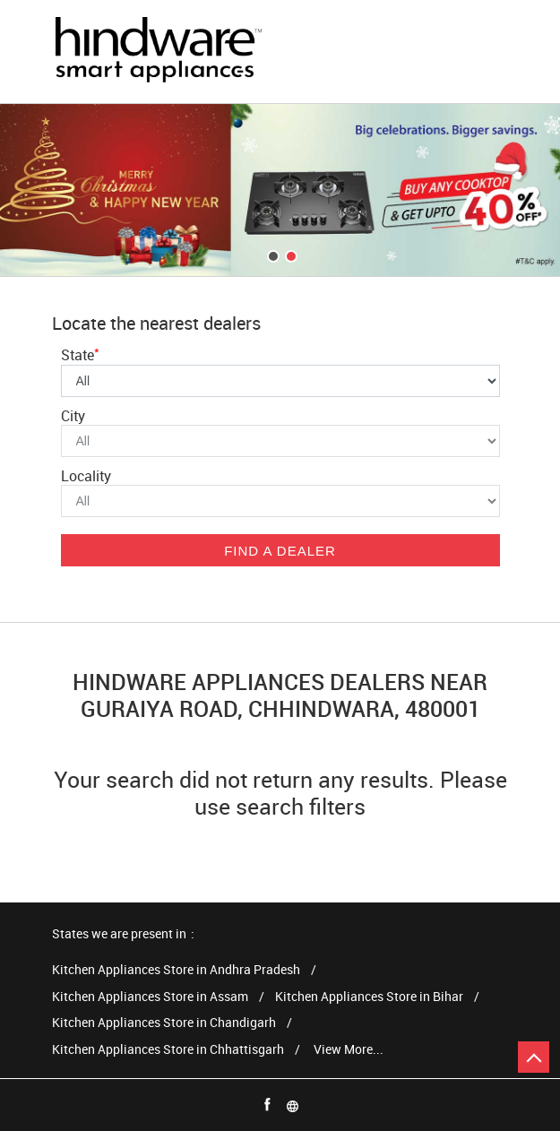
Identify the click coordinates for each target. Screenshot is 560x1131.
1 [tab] (271, 254)
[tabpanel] (280, 190)
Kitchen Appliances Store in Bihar (369, 997)
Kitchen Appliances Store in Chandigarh (164, 1023)
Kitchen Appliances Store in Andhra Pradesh (176, 970)
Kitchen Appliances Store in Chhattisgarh (168, 1050)
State (80, 355)
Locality (86, 476)
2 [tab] (289, 254)
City (73, 416)
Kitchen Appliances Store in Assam (150, 997)
